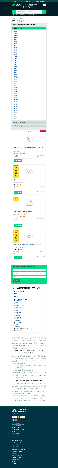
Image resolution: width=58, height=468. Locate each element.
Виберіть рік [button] (18, 28)
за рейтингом (16, 131)
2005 (15, 68)
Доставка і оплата (29, 1)
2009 (15, 76)
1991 (15, 82)
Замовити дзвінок (17, 435)
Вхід (43, 1)
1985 (15, 111)
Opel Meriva (17, 326)
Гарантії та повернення (18, 457)
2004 (15, 66)
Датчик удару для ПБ (19, 179)
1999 (15, 97)
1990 (15, 80)
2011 (15, 39)
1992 (15, 84)
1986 (15, 113)
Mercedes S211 (17, 312)
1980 (15, 101)
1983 (15, 107)
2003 (15, 64)
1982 (15, 105)
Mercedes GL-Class (18, 305)
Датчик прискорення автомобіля (23, 211)
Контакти (38, 1)
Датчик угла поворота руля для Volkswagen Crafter (27, 244)
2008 (15, 74)
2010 (15, 37)
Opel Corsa (16, 324)
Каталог (14, 461)
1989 (15, 119)
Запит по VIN (16, 438)
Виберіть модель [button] (19, 126)
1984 (15, 109)
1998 (15, 95)
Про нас (14, 463)
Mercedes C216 (17, 302)
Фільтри (43, 131)
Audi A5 (15, 295)
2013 (15, 43)
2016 (15, 49)
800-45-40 (28, 4)
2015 (15, 47)
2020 (15, 34)
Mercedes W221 (17, 319)
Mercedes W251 (17, 320)
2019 (15, 55)
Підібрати (16, 280)
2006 (15, 70)
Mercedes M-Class (18, 309)
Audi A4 (15, 293)
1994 (15, 87)
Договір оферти (16, 459)
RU (13, 1)
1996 (15, 91)
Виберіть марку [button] (19, 122)
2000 (15, 58)
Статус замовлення (17, 451)
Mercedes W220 (18, 317)
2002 (15, 62)
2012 (15, 41)
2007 (15, 72)
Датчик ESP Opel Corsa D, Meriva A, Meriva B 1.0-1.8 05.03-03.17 (28, 148)
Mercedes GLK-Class (19, 307)
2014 (15, 45)
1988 (15, 117)
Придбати (18, 160)
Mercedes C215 (17, 300)
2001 (15, 60)
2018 (15, 53)
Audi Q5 (15, 296)
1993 (15, 86)
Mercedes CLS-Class (19, 304)
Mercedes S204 (17, 310)
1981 (15, 103)
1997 (15, 93)
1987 (15, 115)
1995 (15, 89)
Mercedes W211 (17, 315)
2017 (15, 51)
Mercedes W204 (18, 314)
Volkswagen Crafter (19, 330)
